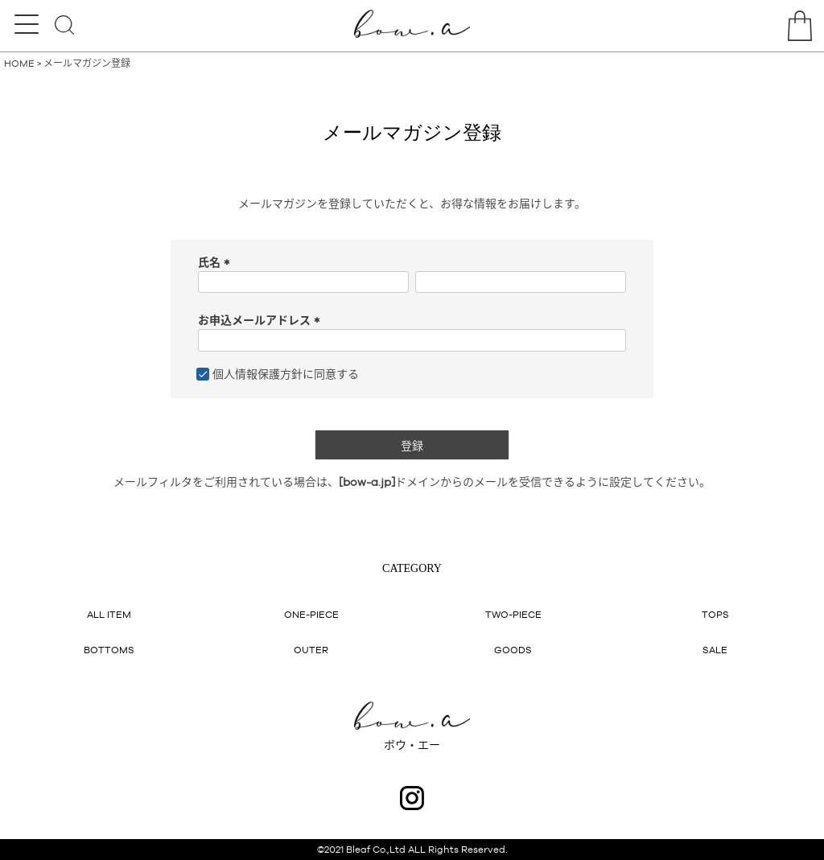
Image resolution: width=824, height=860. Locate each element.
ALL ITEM (109, 614)
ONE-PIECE (311, 614)
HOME (19, 63)
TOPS (715, 614)
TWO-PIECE (513, 614)
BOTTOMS (109, 650)
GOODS (513, 650)
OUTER (311, 650)
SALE (714, 650)
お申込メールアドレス (261, 320)
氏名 (216, 262)
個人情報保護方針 (257, 374)
